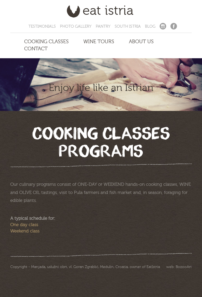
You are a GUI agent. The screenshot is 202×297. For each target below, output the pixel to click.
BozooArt (184, 267)
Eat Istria (108, 11)
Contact (36, 49)
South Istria (128, 26)
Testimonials (42, 26)
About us (141, 42)
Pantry (103, 26)
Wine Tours (98, 42)
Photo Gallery (76, 26)
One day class (24, 224)
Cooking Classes (46, 42)
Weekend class (24, 230)
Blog (150, 26)
